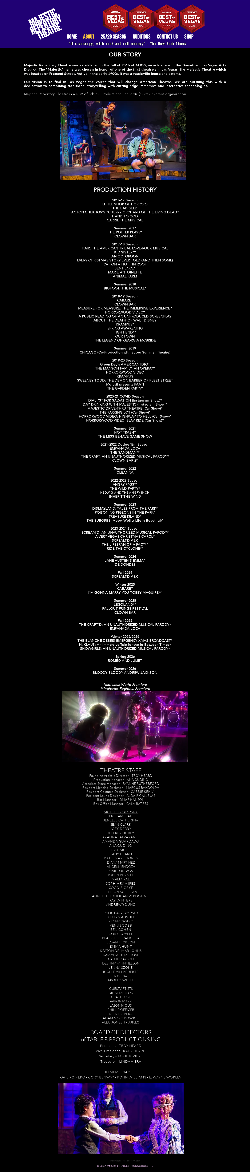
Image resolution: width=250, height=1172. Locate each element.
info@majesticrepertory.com (124, 1160)
